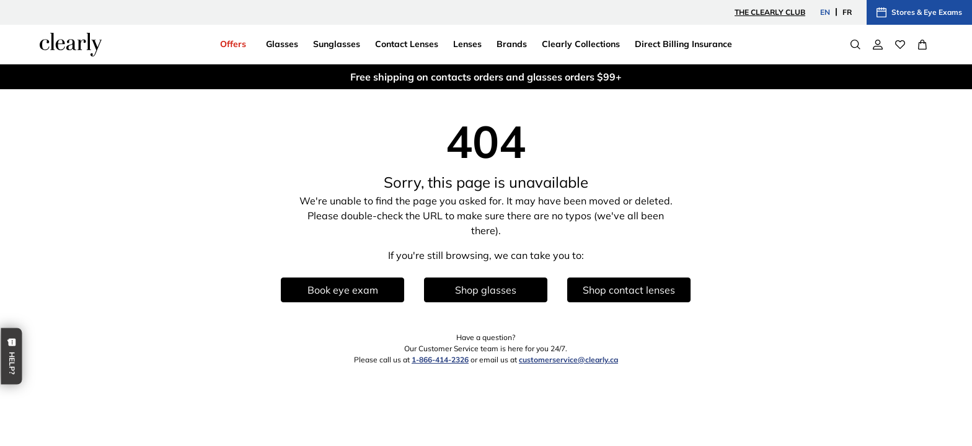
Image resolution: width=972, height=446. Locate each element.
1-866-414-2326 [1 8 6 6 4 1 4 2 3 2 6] (440, 359)
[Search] (855, 45)
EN (825, 12)
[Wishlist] (900, 45)
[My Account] (878, 45)
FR (847, 12)
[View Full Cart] (922, 45)
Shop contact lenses (629, 290)
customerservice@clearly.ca (568, 359)
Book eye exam (342, 290)
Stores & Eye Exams (919, 12)
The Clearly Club (770, 12)
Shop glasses (485, 290)
